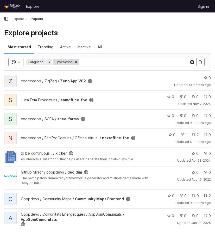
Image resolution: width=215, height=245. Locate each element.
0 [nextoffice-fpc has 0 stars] (171, 135)
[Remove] (76, 62)
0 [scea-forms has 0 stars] (170, 116)
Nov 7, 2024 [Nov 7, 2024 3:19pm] (202, 104)
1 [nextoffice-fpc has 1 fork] (184, 135)
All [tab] (100, 47)
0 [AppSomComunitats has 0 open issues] (207, 216)
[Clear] (192, 62)
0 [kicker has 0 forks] (207, 153)
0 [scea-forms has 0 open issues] (207, 116)
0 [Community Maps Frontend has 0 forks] (183, 196)
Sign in (203, 6)
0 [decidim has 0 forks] (207, 172)
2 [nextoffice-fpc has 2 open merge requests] (195, 135)
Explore (33, 6)
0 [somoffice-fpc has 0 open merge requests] (195, 97)
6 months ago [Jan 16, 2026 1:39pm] (200, 142)
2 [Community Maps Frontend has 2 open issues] (207, 196)
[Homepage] (12, 6)
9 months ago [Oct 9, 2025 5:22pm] (200, 123)
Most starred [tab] (19, 47)
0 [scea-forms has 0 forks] (182, 116)
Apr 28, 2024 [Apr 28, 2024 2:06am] (201, 160)
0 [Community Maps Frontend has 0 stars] (170, 196)
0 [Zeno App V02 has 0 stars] (207, 78)
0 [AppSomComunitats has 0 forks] (182, 216)
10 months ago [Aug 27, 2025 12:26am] (199, 85)
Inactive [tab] (84, 47)
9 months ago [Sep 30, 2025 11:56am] (200, 203)
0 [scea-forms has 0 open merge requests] (195, 116)
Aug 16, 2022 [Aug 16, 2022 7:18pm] (201, 179)
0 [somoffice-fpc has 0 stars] (170, 97)
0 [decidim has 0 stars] (195, 172)
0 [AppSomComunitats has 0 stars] (170, 216)
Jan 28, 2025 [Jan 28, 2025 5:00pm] (201, 223)
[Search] (134, 62)
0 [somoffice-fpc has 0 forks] (182, 97)
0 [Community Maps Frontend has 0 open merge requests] (195, 196)
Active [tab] (65, 47)
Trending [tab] (45, 47)
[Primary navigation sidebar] (6, 19)
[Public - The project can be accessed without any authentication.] (90, 81)
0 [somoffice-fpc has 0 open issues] (207, 97)
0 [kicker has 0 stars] (195, 153)
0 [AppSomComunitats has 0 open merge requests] (195, 216)
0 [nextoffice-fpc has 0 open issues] (207, 135)
